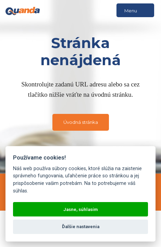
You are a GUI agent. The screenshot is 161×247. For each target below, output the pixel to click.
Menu (135, 10)
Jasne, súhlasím (80, 209)
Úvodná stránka (80, 122)
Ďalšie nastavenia (80, 226)
